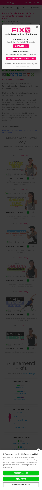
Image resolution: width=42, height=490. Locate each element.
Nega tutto (21, 479)
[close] (38, 450)
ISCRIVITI (21, 46)
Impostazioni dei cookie (21, 485)
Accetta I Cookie (21, 473)
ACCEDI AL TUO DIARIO (21, 58)
